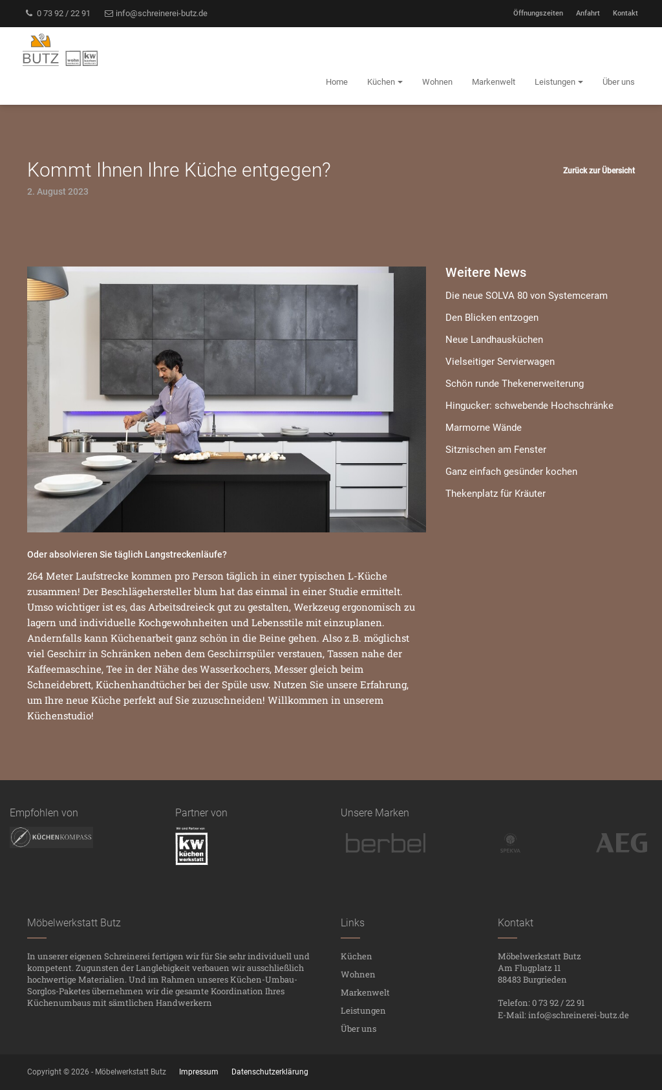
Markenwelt (365, 992)
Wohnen (358, 974)
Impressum (199, 1071)
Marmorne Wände (483, 427)
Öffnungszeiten (538, 13)
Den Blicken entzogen (492, 317)
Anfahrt (588, 13)
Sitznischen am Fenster (495, 449)
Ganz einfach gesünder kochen (511, 471)
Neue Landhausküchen (494, 339)
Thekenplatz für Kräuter (495, 493)
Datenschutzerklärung (269, 1071)
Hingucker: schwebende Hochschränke (529, 405)
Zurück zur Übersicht (599, 170)
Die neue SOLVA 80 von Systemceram (526, 295)
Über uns (358, 1028)
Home (337, 82)
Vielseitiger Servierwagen (500, 361)
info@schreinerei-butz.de (155, 13)
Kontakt (625, 13)
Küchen (356, 956)
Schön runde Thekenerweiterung (514, 383)
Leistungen (363, 1010)
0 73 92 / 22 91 (57, 13)
